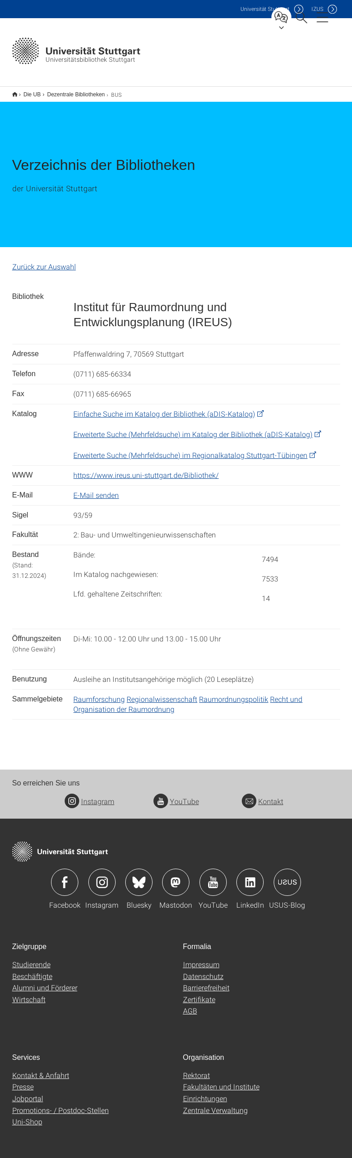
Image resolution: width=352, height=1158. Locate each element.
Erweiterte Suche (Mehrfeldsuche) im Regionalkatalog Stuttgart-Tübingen (190, 449)
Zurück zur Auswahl (44, 260)
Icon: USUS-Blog (287, 876)
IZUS (317, 8)
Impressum (201, 958)
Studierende (31, 958)
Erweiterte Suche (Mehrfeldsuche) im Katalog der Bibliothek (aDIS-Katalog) (192, 428)
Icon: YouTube (213, 876)
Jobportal (27, 1092)
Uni (265, 8)
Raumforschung (99, 693)
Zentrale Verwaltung (215, 1104)
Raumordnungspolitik (233, 693)
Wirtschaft (29, 993)
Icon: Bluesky (139, 876)
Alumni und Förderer (44, 981)
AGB (190, 1004)
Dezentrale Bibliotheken (71, 91)
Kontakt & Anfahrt (40, 1069)
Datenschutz (203, 970)
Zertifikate (199, 993)
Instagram (89, 795)
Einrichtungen (205, 1092)
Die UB (27, 91)
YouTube (176, 795)
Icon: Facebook (64, 876)
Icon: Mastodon (175, 876)
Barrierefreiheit (206, 981)
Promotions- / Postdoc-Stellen (60, 1104)
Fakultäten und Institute (221, 1080)
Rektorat (196, 1069)
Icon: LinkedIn (250, 876)
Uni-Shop (27, 1115)
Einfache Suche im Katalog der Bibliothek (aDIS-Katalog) (164, 408)
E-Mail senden (96, 489)
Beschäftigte (32, 970)
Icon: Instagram (102, 876)
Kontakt (262, 795)
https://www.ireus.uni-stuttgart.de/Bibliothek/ (146, 469)
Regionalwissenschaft (162, 693)
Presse (23, 1080)
